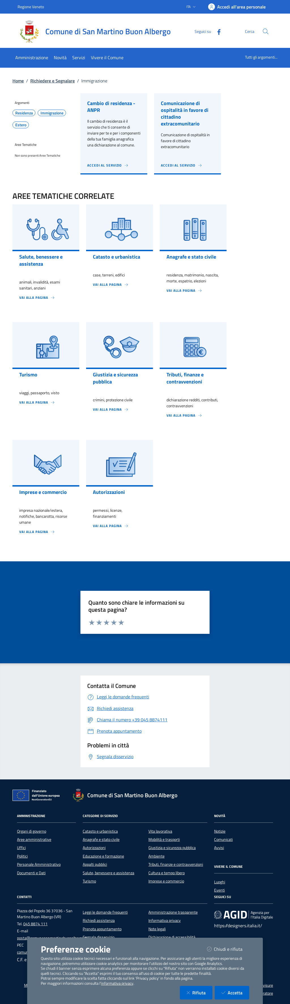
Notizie (219, 831)
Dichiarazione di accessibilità (171, 937)
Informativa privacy (164, 920)
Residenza (24, 113)
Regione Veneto (31, 7)
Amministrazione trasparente (173, 912)
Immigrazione (51, 113)
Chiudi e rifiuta (228, 948)
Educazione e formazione (103, 856)
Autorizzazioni (94, 848)
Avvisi (219, 848)
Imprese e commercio (166, 881)
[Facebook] (216, 31)
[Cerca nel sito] (265, 31)
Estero (20, 125)
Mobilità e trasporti (164, 839)
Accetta (235, 992)
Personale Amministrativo (39, 864)
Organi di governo (31, 831)
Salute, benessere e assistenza (108, 873)
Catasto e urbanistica (100, 831)
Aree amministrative (34, 839)
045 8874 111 (35, 924)
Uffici (21, 848)
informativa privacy (117, 983)
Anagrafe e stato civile (101, 839)
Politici (22, 856)
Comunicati (223, 839)
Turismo (89, 881)
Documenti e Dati (31, 873)
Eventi (219, 890)
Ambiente (156, 856)
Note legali (157, 929)
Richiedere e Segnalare (52, 80)
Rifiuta (199, 992)
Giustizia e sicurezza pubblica (172, 848)
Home (18, 80)
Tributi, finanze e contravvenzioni (175, 864)
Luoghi (219, 882)
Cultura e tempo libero (166, 873)
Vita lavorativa (160, 831)
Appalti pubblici (95, 864)
